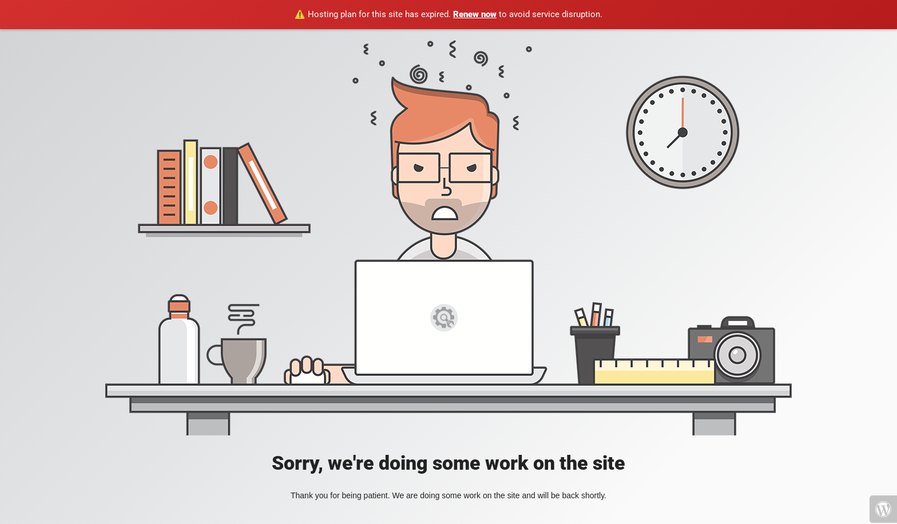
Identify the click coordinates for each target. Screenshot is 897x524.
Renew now (475, 14)
